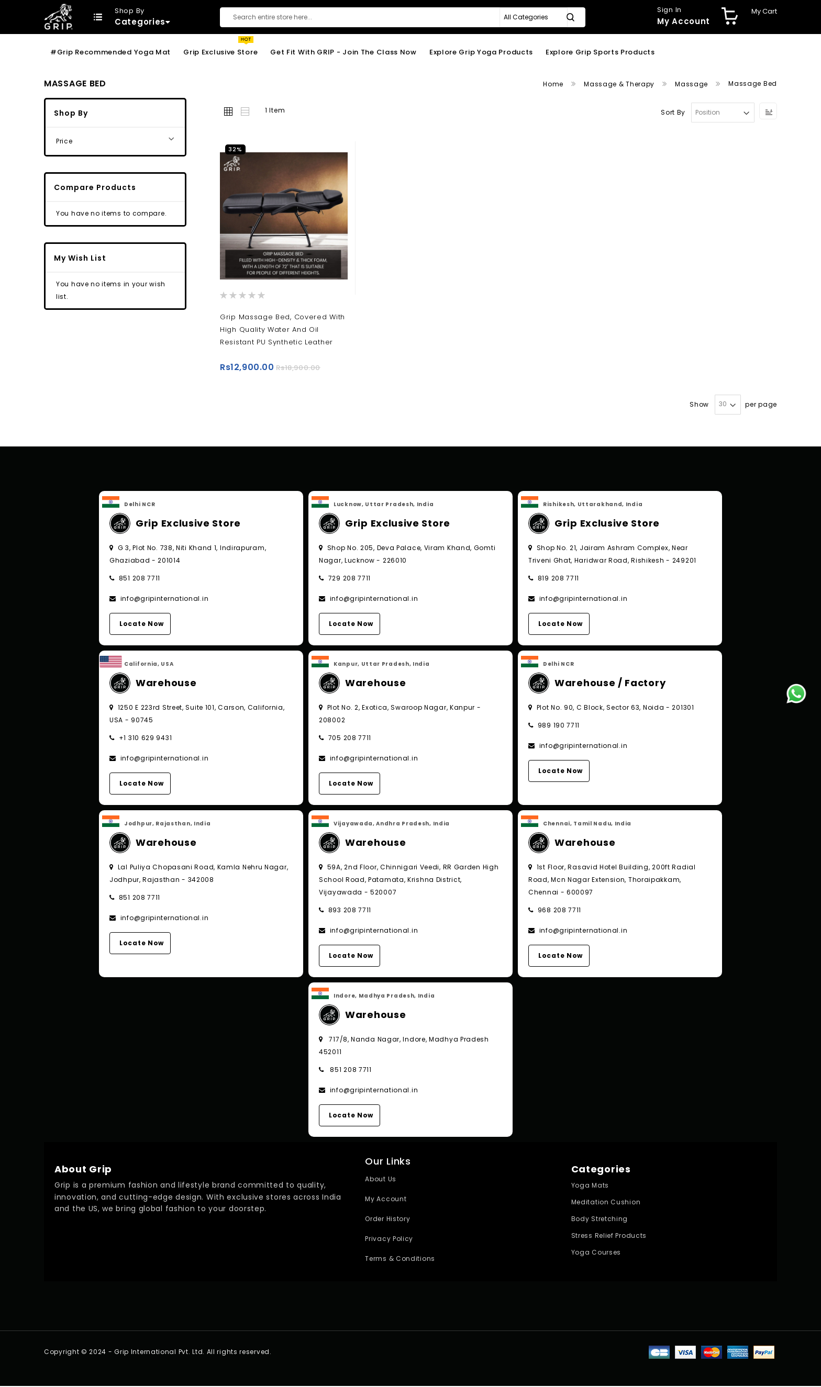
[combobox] (402, 17)
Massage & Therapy (620, 84)
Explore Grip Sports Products (600, 52)
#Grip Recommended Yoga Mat (110, 52)
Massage (692, 84)
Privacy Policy (389, 1239)
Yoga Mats (590, 1186)
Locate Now (141, 624)
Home (554, 84)
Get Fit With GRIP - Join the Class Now (343, 52)
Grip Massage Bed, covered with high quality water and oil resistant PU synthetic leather (282, 329)
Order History (387, 1219)
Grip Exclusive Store (220, 52)
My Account (385, 1199)
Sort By (673, 112)
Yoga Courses (596, 1253)
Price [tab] (64, 141)
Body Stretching (599, 1219)
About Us (380, 1180)
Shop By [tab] (71, 113)
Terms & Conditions (400, 1259)
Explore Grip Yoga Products (481, 52)
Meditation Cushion (606, 1203)
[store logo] (58, 16)
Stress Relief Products (609, 1236)
